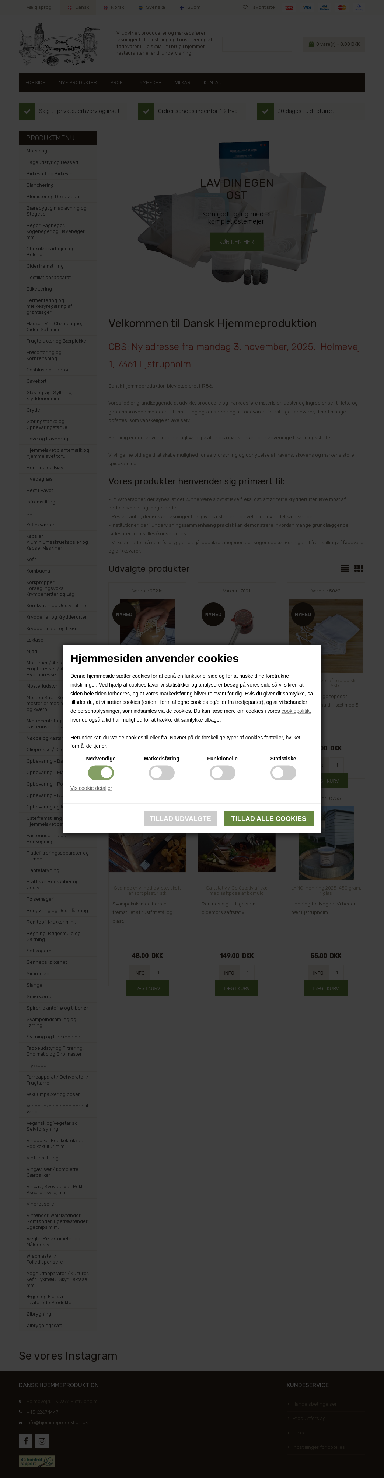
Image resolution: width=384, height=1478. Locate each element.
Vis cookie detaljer (91, 788)
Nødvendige (100, 759)
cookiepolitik (296, 711)
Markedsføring (161, 759)
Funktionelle (222, 759)
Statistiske (283, 759)
